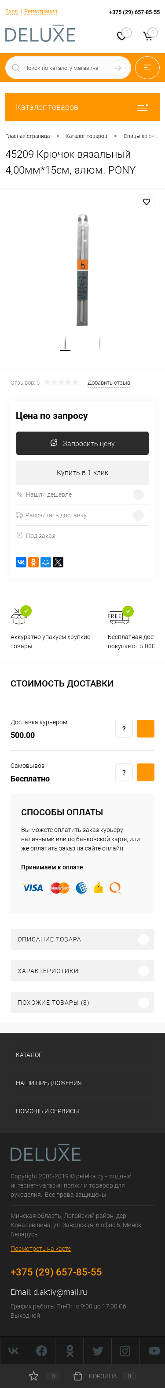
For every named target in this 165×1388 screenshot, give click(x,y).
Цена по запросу (52, 416)
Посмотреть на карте (41, 1248)
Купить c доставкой (145, 729)
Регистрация (40, 11)
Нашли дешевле (44, 494)
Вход (11, 11)
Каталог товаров (82, 107)
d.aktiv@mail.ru (60, 1292)
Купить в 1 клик (82, 473)
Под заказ (35, 535)
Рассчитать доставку (51, 515)
